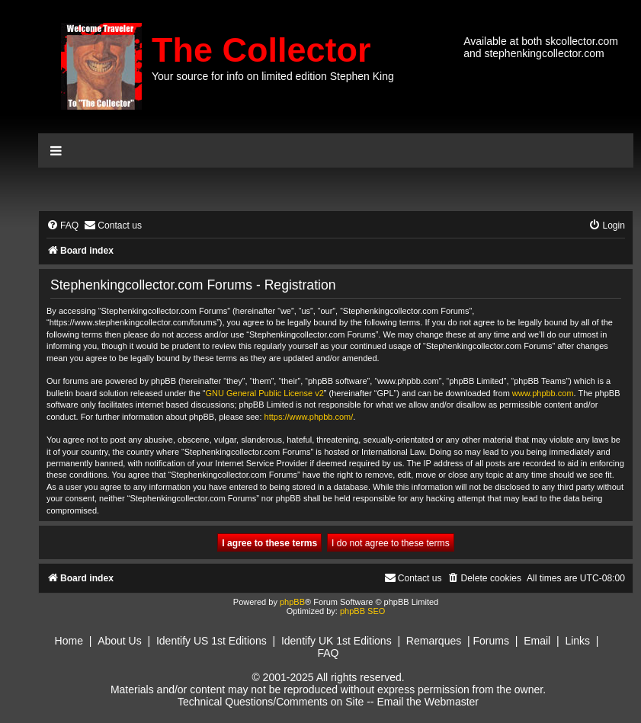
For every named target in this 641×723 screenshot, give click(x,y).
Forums (491, 641)
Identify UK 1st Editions (336, 641)
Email (537, 641)
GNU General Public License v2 (265, 393)
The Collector (261, 49)
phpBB (292, 601)
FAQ (327, 653)
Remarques (433, 641)
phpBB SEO (362, 611)
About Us (120, 641)
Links (577, 641)
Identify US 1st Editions (211, 641)
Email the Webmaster (428, 702)
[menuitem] (62, 226)
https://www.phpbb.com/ (309, 416)
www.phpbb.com (543, 393)
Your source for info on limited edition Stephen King (273, 76)
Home (69, 641)
